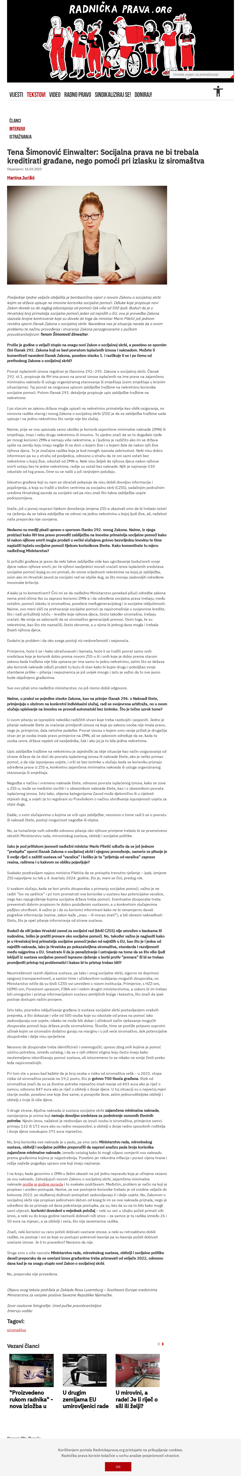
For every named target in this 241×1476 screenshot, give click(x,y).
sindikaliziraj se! (113, 94)
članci (15, 121)
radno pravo (77, 94)
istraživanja (20, 137)
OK (118, 1466)
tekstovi (36, 94)
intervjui (17, 129)
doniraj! (143, 94)
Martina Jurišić (21, 177)
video (54, 94)
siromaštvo (16, 1329)
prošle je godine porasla (43, 1184)
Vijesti (16, 94)
